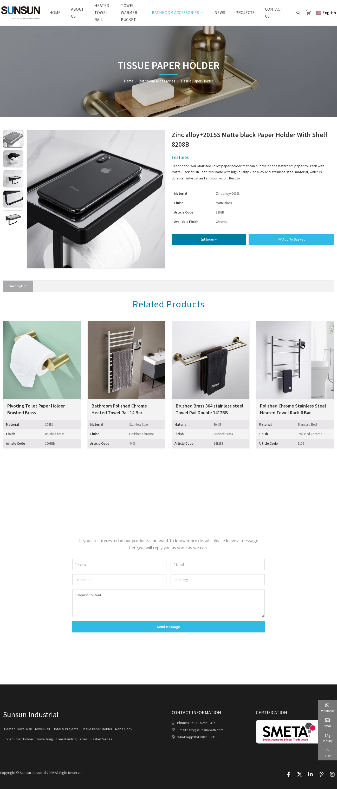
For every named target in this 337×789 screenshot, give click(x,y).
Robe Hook (123, 729)
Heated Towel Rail (101, 12)
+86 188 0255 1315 (202, 722)
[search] (297, 12)
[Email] (218, 564)
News (220, 12)
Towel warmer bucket (129, 12)
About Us (77, 13)
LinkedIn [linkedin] (310, 774)
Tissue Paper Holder (96, 729)
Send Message (168, 626)
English (326, 12)
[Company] (218, 579)
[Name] (119, 564)
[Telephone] (119, 579)
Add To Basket (291, 239)
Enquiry (209, 239)
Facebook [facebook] (288, 774)
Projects (245, 12)
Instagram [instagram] (332, 774)
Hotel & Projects (65, 729)
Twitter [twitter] (299, 774)
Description (18, 286)
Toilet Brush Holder (19, 739)
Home (55, 12)
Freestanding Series (72, 739)
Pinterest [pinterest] (321, 774)
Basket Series (101, 739)
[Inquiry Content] (168, 603)
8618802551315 (206, 737)
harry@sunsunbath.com (205, 730)
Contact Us (274, 13)
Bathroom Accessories (175, 12)
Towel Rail (42, 729)
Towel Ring (44, 739)
